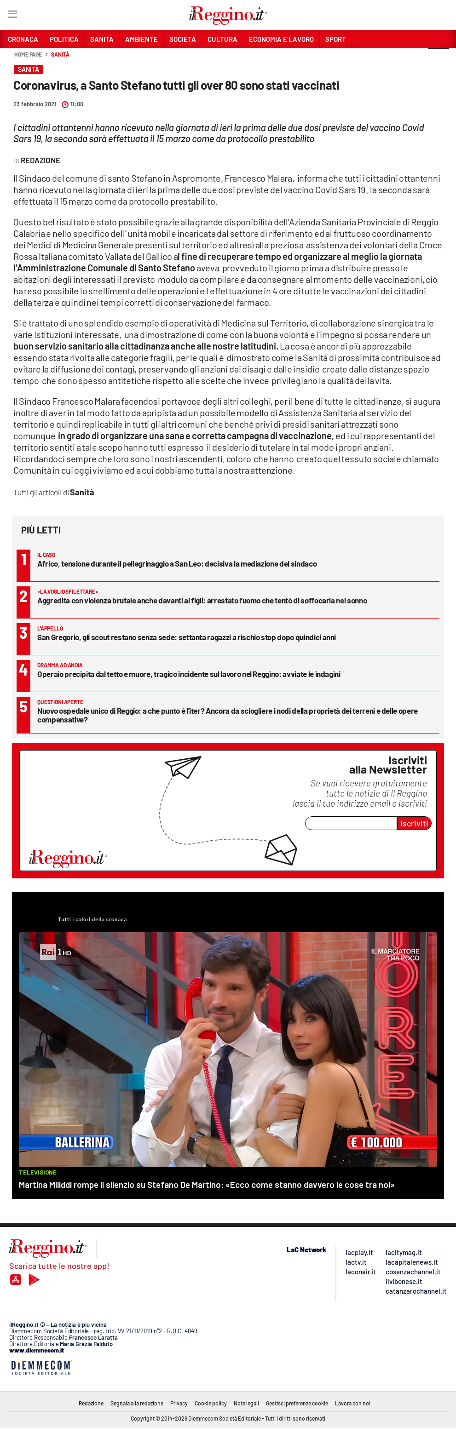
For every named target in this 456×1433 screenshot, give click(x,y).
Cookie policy (211, 1403)
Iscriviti (414, 823)
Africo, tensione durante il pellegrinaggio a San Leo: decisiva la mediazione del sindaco (177, 563)
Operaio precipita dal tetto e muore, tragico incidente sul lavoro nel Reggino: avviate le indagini (189, 673)
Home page (28, 54)
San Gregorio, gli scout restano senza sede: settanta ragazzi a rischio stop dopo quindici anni (186, 637)
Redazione (91, 1403)
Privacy (179, 1403)
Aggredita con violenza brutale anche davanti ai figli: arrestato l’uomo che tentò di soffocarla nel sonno (202, 600)
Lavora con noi (352, 1403)
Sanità (60, 54)
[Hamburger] (12, 16)
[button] (438, 59)
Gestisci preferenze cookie (297, 1403)
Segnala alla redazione (136, 1403)
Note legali (246, 1403)
